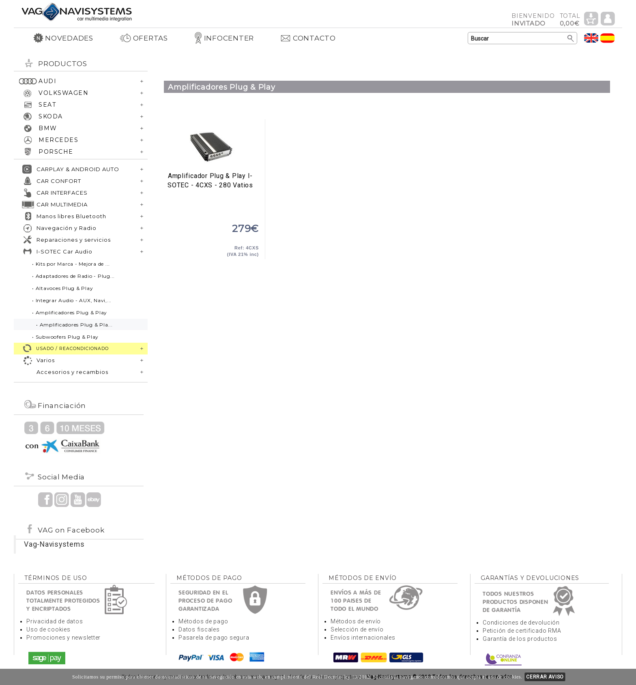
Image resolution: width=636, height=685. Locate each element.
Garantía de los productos (520, 639)
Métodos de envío (356, 621)
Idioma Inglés (591, 37)
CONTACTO (308, 38)
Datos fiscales (199, 629)
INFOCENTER (224, 38)
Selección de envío (357, 629)
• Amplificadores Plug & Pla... (74, 325)
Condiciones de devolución (521, 622)
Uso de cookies (48, 629)
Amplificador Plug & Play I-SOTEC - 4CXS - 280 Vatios (210, 145)
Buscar (571, 38)
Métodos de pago (203, 621)
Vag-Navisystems (54, 544)
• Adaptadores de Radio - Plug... (73, 276)
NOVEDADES (63, 38)
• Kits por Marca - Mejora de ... (71, 264)
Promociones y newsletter (63, 637)
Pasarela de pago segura (213, 637)
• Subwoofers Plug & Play (65, 337)
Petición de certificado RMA (522, 630)
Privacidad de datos (54, 621)
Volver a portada (76, 11)
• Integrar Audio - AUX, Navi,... (72, 300)
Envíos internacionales (363, 637)
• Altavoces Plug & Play (62, 288)
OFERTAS (143, 38)
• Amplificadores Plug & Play (69, 312)
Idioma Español (607, 37)
